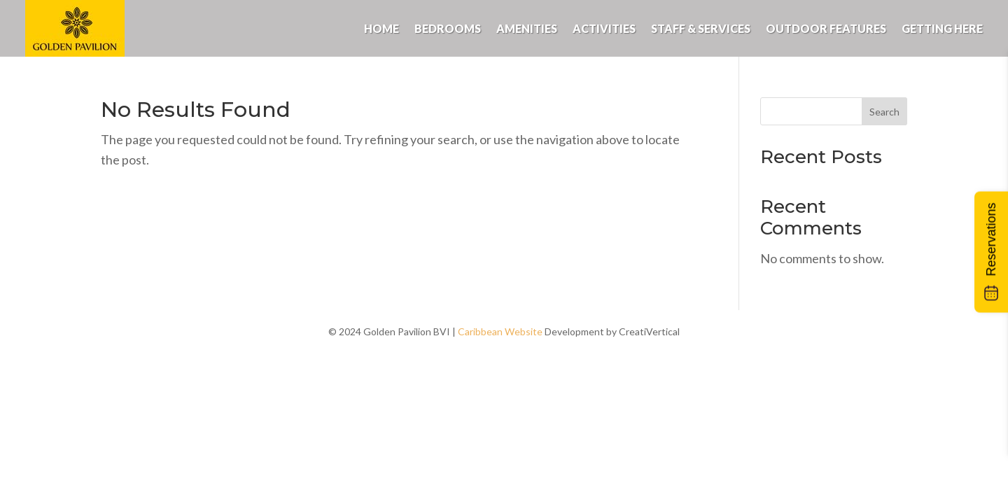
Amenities (526, 28)
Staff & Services (700, 28)
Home (381, 28)
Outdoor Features (826, 28)
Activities (604, 28)
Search (884, 112)
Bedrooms (447, 28)
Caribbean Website (500, 331)
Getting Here (942, 28)
